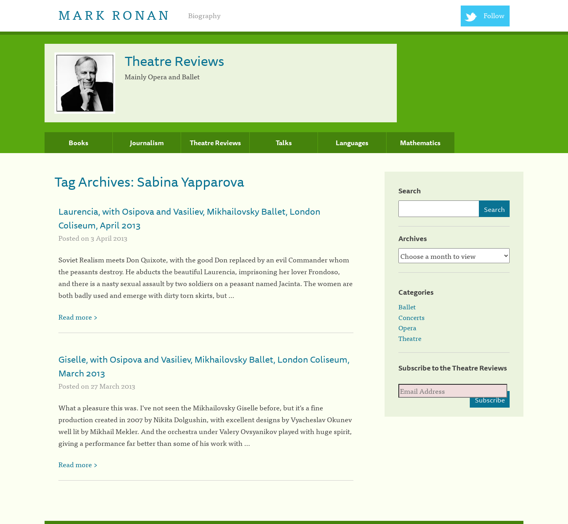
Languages (352, 143)
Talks (284, 143)
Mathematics (420, 143)
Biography (204, 15)
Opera (407, 327)
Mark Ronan (114, 14)
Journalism (147, 143)
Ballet (407, 306)
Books (78, 143)
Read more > (77, 316)
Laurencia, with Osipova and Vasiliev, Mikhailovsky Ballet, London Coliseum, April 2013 (189, 218)
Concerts (411, 317)
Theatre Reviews (215, 143)
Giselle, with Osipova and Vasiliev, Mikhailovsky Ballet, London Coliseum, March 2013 (203, 366)
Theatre (409, 338)
